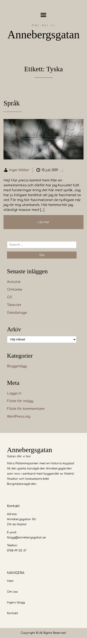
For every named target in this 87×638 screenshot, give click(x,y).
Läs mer (43, 222)
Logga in (14, 393)
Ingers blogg (16, 602)
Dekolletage (17, 312)
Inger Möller (19, 170)
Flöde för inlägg (20, 401)
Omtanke (14, 289)
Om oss (12, 591)
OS (9, 297)
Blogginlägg (17, 366)
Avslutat (14, 282)
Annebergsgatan (43, 34)
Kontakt (12, 613)
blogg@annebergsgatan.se (26, 537)
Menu (43, 15)
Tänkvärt (14, 305)
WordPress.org (18, 416)
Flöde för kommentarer (26, 409)
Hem (10, 581)
